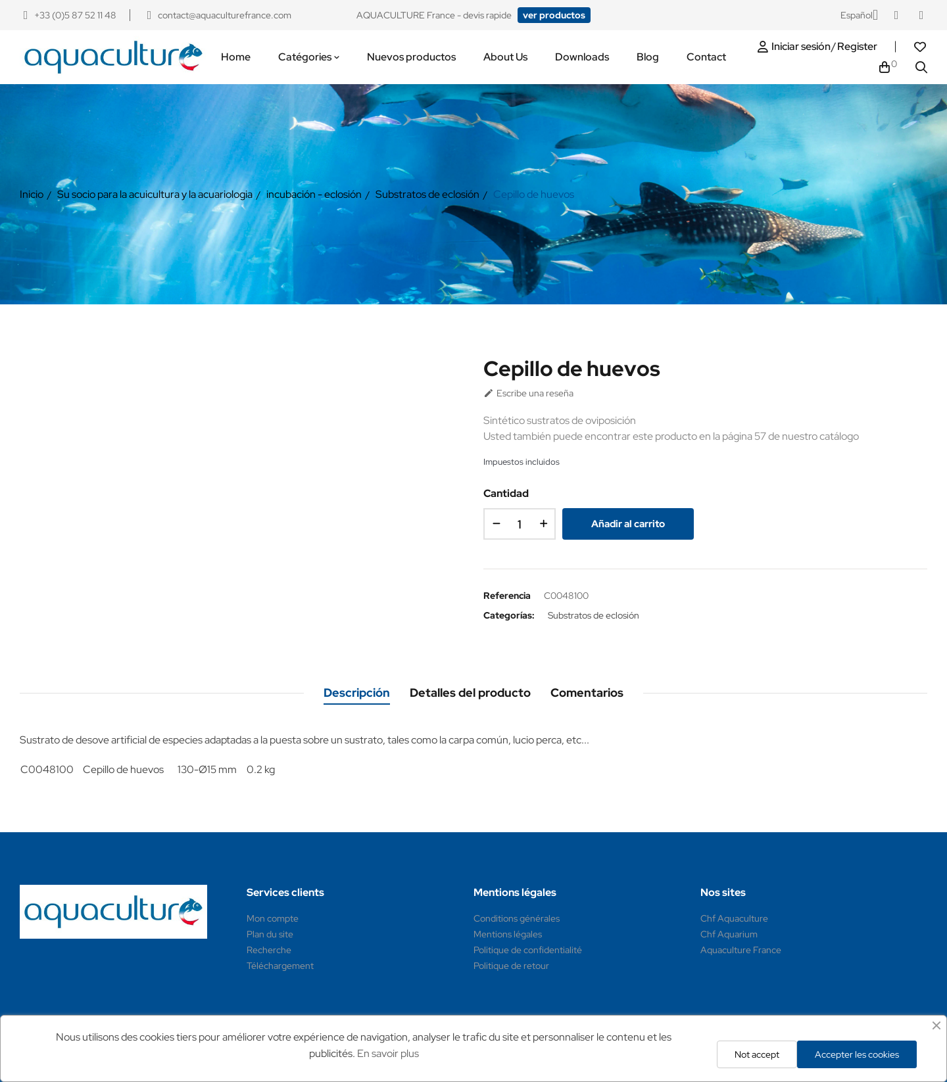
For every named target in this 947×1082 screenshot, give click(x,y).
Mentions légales (508, 934)
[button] (554, 15)
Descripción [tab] (357, 692)
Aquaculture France (740, 950)
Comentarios (586, 692)
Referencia (507, 595)
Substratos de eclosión (593, 615)
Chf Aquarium (729, 934)
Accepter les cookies (857, 1054)
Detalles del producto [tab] (470, 692)
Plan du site (270, 934)
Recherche (269, 950)
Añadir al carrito (628, 523)
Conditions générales (517, 918)
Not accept (757, 1054)
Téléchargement (280, 966)
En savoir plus (388, 1053)
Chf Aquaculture (734, 918)
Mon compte (273, 918)
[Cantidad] (519, 524)
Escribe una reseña (528, 393)
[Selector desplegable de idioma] (859, 15)
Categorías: (509, 615)
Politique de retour (511, 966)
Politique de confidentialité (528, 950)
